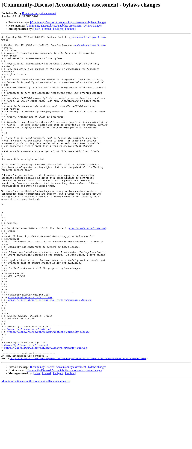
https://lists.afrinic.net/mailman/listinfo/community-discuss (49, 353)
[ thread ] (47, 28)
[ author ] (70, 28)
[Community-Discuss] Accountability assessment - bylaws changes (68, 22)
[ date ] (37, 28)
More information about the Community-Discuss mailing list (35, 445)
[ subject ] (58, 28)
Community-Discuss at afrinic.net (30, 349)
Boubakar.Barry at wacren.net (39, 13)
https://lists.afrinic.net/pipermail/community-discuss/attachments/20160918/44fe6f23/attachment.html (78, 423)
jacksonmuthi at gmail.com (87, 37)
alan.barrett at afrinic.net (87, 267)
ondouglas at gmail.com (89, 47)
